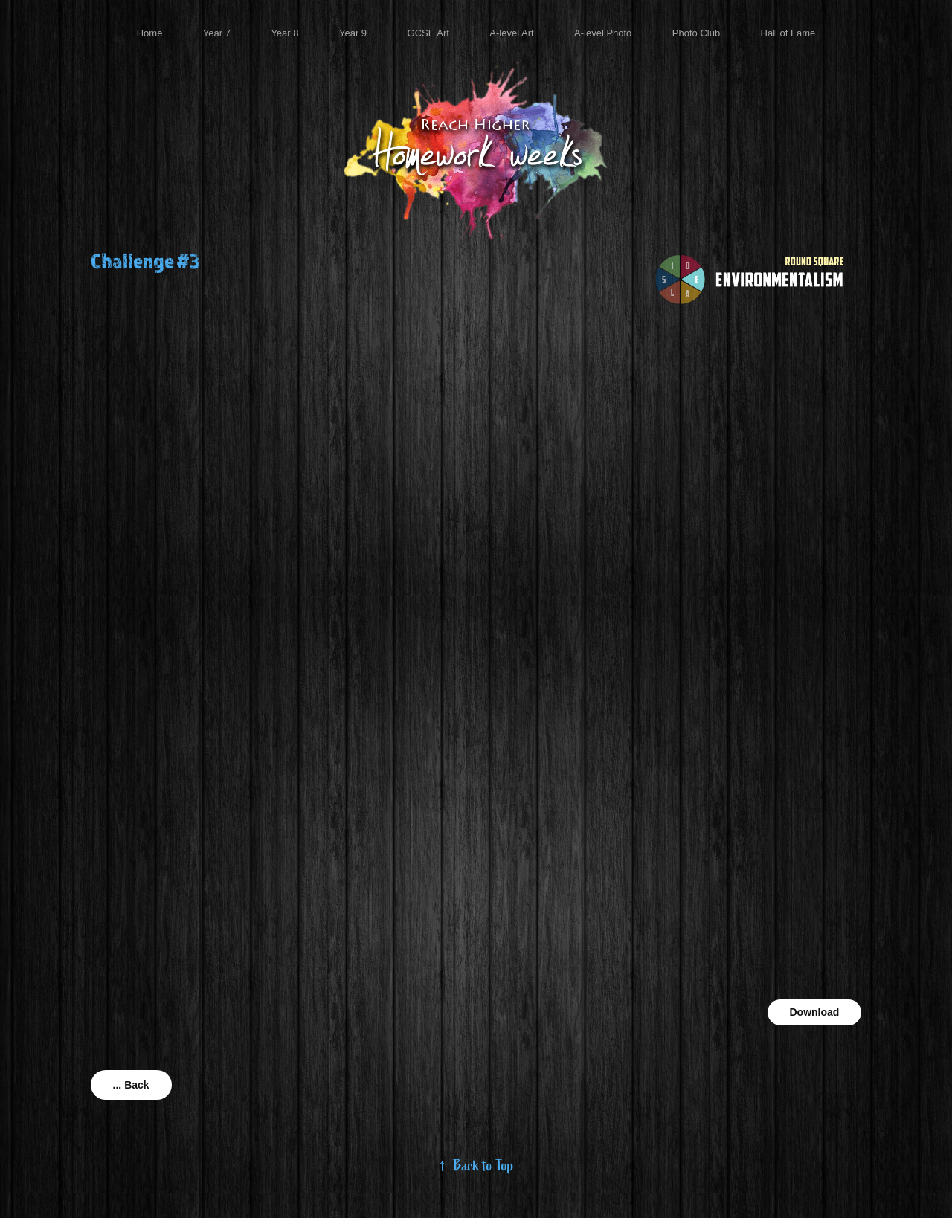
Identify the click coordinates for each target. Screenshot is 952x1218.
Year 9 (353, 33)
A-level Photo (602, 33)
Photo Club (696, 33)
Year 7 (217, 33)
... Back (131, 1085)
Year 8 (284, 33)
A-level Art (511, 33)
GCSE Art (428, 33)
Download (815, 1012)
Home (150, 33)
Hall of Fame (788, 33)
